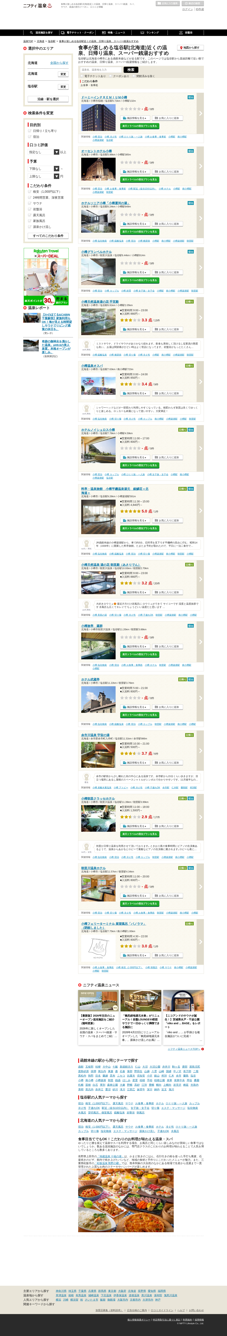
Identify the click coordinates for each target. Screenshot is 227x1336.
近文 (164, 1089)
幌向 (158, 1084)
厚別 (102, 1084)
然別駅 (193, 787)
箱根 (71, 1295)
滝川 (122, 1089)
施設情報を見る (135, 118)
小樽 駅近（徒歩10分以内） (142, 188)
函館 (81, 1066)
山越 (147, 1071)
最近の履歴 (193, 3)
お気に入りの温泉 (168, 3)
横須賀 (74, 1299)
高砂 (137, 1084)
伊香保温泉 (120, 1295)
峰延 (186, 1084)
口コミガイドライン (162, 1310)
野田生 (138, 1071)
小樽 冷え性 (111, 136)
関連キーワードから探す (39, 1304)
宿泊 (81, 1103)
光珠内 (195, 1084)
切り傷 (155, 1107)
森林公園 (112, 1084)
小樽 (81, 1080)
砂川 (115, 1089)
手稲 (149, 1080)
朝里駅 (109, 192)
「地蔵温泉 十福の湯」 (110, 1156)
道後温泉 (134, 1295)
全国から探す (59, 62)
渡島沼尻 (194, 1066)
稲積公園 (159, 1080)
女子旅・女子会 (140, 1107)
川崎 (65, 1299)
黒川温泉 (146, 1295)
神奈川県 (61, 1290)
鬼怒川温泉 (170, 1295)
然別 (164, 1075)
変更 (63, 74)
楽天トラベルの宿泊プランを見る (139, 126)
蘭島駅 (184, 787)
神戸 (158, 1299)
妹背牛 (141, 1089)
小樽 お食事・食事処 (155, 136)
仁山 (137, 1066)
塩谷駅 (109, 140)
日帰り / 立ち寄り (45, 130)
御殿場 (111, 1299)
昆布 (112, 1075)
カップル (194, 1103)
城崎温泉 (93, 1295)
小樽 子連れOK (145, 615)
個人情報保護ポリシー (138, 1319)
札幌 (81, 1084)
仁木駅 (175, 787)
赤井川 (166, 1066)
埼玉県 (72, 1290)
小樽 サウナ (166, 967)
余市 (178, 1075)
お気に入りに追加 (169, 118)
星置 (135, 1080)
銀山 (157, 1075)
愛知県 (152, 1290)
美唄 (81, 1089)
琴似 (189, 1080)
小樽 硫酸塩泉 (116, 241)
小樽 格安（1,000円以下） (129, 967)
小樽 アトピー (121, 787)
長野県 (142, 1290)
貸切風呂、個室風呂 (100, 1112)
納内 (157, 1089)
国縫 (168, 1071)
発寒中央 (179, 1080)
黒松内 (82, 1075)
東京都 (112, 1290)
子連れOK (94, 1107)
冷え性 (82, 1107)
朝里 (110, 1080)
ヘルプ (181, 1310)
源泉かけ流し (147, 1131)
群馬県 (102, 1290)
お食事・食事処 (144, 1103)
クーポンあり (121, 76)
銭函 (118, 1080)
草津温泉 (61, 1295)
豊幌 (151, 1084)
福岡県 (162, 1290)
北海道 (132, 1290)
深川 (149, 1089)
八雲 (154, 1071)
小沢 (149, 1075)
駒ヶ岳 (176, 1066)
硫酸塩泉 (119, 1112)
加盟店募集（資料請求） (109, 1310)
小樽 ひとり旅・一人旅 (130, 136)
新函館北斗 (126, 1066)
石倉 (122, 1071)
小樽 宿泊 (97, 136)
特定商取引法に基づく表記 (166, 1319)
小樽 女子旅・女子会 (144, 290)
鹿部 (184, 1066)
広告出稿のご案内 (137, 1310)
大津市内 (148, 1299)
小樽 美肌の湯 (99, 615)
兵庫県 (92, 1290)
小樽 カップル (112, 290)
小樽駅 (171, 136)
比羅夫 (131, 1075)
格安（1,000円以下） (98, 1103)
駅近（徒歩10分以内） (115, 1107)
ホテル (160, 1103)
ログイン (187, 9)
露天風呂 (118, 1103)
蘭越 (105, 1075)
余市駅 (165, 787)
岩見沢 (177, 1084)
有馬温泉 (81, 1295)
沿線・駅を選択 (48, 99)
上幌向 (167, 1084)
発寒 (169, 1080)
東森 (110, 1071)
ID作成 (200, 9)
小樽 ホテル (165, 188)
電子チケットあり (95, 76)
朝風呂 (141, 1112)
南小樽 (89, 1080)
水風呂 (82, 1112)
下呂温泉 (106, 1295)
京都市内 (135, 1299)
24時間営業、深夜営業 (48, 197)
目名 (98, 1075)
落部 (129, 1071)
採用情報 (199, 1319)
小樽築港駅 (98, 140)
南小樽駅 (182, 136)
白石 (95, 1084)
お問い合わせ (196, 1310)
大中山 (107, 1066)
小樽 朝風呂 (151, 967)
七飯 (115, 1066)
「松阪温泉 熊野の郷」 (108, 1163)
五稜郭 (89, 1066)
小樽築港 (100, 1080)
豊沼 (108, 1089)
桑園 (196, 1080)
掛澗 (93, 1071)
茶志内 (89, 1089)
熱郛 (90, 1075)
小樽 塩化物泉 (99, 241)
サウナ (129, 1103)
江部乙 (131, 1089)
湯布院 (158, 1295)
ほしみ (126, 1080)
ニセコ (121, 1075)
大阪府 (122, 1290)
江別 (144, 1084)
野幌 (129, 1084)
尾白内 (102, 1071)
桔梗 (98, 1066)
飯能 (102, 1299)
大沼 (145, 1066)
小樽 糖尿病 (144, 241)
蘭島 (186, 1075)
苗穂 (88, 1084)
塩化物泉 (192, 1107)
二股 (196, 1071)
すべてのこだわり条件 (48, 235)
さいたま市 (91, 1299)
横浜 (58, 1299)
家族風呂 (39, 221)
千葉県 (82, 1290)
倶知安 (141, 1075)
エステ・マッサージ (173, 1107)
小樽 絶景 (126, 290)
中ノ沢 (177, 1071)
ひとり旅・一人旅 (176, 1103)
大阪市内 (122, 1299)
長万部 (187, 1071)
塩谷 (193, 1075)
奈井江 (99, 1089)
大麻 (122, 1084)
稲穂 (142, 1080)
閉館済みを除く (145, 76)
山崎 (161, 1071)
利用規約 (187, 1319)
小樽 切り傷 (129, 354)
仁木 (171, 1075)
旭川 (171, 1089)
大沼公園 (155, 1066)
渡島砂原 (83, 1071)
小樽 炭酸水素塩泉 (101, 787)
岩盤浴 (131, 1112)
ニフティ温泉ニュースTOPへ (184, 1049)
